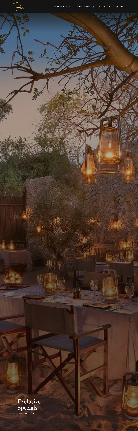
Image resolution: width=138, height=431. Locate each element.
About (59, 7)
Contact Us (80, 7)
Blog (88, 7)
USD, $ (121, 7)
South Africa (29, 413)
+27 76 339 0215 (105, 7)
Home (53, 7)
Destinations (68, 7)
